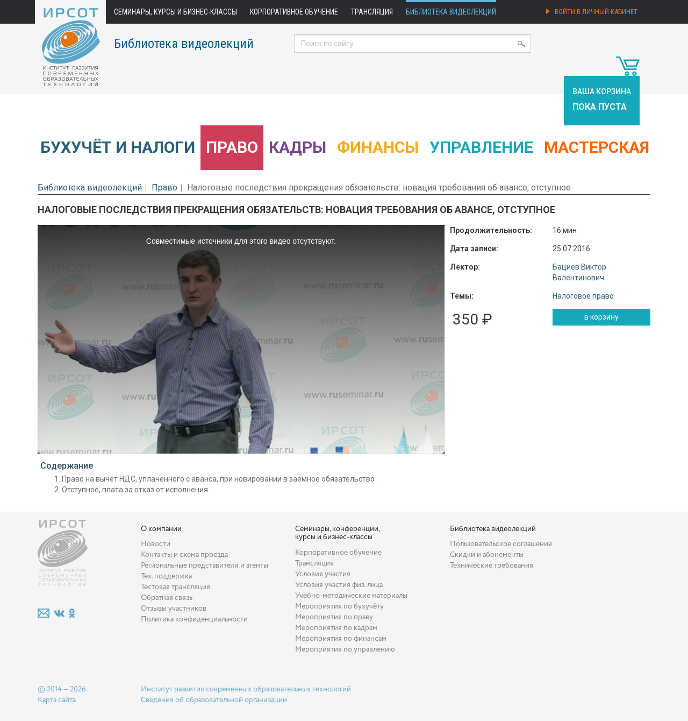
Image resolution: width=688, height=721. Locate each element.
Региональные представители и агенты (204, 565)
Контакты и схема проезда (184, 554)
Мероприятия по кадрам (336, 628)
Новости (155, 544)
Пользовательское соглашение (501, 544)
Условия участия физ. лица (339, 584)
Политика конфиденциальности (194, 619)
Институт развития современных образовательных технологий (246, 689)
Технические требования (491, 565)
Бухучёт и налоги (117, 147)
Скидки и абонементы (487, 554)
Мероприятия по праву (334, 617)
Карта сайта (57, 700)
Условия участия (322, 574)
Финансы (378, 147)
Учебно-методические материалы (351, 595)
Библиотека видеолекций (451, 12)
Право (232, 147)
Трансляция (372, 12)
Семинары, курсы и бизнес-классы (175, 12)
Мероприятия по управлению (345, 649)
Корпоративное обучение (294, 12)
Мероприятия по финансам (340, 638)
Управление (481, 147)
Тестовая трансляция (175, 587)
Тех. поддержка (166, 576)
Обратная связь (166, 597)
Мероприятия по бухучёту (339, 606)
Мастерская (596, 147)
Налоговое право (583, 296)
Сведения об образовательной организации (214, 700)
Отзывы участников (173, 608)
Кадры (297, 147)
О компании (161, 529)
